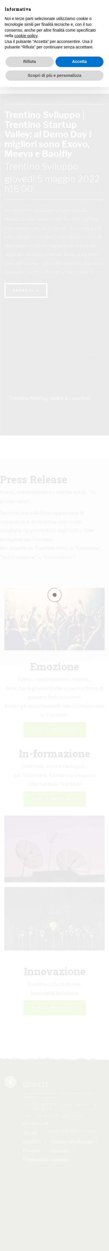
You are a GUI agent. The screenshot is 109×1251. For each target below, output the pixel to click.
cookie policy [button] (25, 35)
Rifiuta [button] (29, 61)
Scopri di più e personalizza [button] (54, 75)
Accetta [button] (79, 61)
